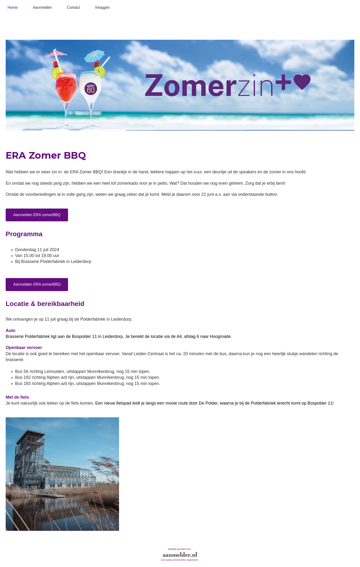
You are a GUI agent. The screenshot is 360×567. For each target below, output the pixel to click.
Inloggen (102, 7)
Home (13, 7)
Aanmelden (42, 7)
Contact (73, 7)
